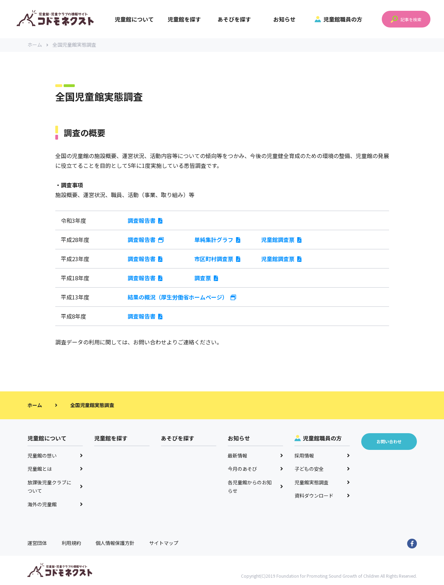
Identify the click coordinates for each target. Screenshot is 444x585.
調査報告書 (145, 221)
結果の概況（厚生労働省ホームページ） (182, 297)
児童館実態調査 (322, 482)
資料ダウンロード (322, 496)
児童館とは (55, 469)
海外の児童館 (55, 504)
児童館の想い (55, 455)
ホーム (37, 45)
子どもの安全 (322, 469)
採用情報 (322, 455)
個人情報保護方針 (115, 543)
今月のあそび (255, 469)
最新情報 (255, 455)
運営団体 (37, 543)
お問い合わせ (150, 342)
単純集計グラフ (217, 240)
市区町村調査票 (217, 259)
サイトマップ (163, 543)
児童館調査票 (281, 240)
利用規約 (71, 543)
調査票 (206, 278)
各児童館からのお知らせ (255, 487)
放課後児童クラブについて (55, 487)
